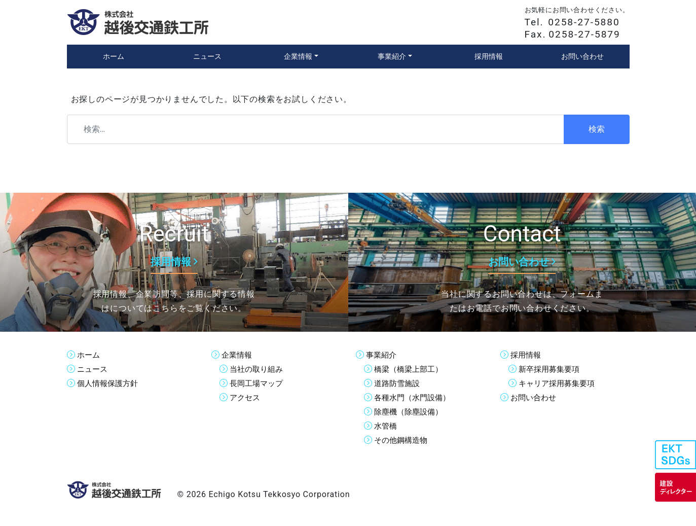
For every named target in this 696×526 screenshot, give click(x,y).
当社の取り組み (258, 369)
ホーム (89, 355)
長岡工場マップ (258, 383)
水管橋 (386, 426)
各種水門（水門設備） (414, 397)
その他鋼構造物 (402, 440)
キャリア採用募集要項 (559, 383)
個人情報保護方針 (109, 383)
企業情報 (238, 355)
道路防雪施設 (398, 383)
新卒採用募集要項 (551, 369)
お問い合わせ (534, 397)
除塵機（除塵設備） (410, 411)
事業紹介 (382, 355)
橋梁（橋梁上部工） (410, 369)
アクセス (246, 397)
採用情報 (526, 355)
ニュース (93, 369)
